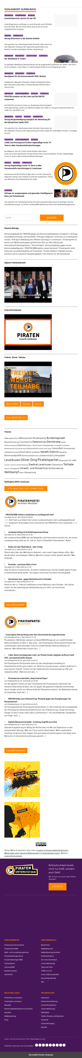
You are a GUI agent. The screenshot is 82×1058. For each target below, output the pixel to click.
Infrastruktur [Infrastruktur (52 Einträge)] (25, 452)
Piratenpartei (31, 56)
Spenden (57, 886)
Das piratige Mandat (48, 978)
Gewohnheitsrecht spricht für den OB (20, 18)
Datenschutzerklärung (49, 1001)
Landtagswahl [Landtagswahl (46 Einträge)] (59, 455)
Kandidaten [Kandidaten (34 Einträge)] (36, 452)
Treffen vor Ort (46, 971)
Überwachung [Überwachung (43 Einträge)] (30, 472)
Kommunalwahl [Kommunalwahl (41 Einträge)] (28, 455)
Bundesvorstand (10, 971)
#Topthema (8, 15)
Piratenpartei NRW (11, 949)
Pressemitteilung (22, 93)
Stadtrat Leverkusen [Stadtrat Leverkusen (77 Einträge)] (39, 464)
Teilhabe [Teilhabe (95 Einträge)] (68, 464)
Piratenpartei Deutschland (14, 945)
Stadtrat (31, 15)
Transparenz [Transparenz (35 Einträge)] (14, 468)
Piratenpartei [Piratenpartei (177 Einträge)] (48, 460)
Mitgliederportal (47, 949)
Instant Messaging (48, 1023)
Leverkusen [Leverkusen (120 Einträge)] (12, 460)
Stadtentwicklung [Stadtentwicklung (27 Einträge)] (22, 465)
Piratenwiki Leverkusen (13, 1001)
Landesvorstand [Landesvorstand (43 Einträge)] (46, 455)
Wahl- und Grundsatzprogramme (16, 952)
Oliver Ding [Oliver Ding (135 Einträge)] (29, 460)
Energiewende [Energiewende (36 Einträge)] (48, 445)
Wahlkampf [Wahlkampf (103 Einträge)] (11, 472)
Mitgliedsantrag (10, 1016)
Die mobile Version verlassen (41, 1054)
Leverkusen (19, 56)
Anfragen (8, 190)
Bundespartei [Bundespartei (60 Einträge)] (39, 438)
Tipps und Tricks (47, 967)
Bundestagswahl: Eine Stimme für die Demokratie (48, 254)
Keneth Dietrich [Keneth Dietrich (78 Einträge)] (50, 451)
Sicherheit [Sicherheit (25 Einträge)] (13, 465)
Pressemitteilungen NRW (13, 960)
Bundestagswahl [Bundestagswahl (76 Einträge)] (56, 438)
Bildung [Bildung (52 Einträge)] (22, 438)
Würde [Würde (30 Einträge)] (21, 472)
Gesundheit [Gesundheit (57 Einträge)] (57, 448)
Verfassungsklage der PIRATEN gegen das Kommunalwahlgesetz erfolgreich (36, 234)
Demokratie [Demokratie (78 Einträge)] (53, 441)
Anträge (7, 35)
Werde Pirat (45, 945)
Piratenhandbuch (47, 956)
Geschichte (8, 974)
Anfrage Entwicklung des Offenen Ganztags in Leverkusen (36, 239)
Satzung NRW (9, 967)
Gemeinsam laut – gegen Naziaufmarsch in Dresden (29, 579)
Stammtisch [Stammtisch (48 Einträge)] (57, 464)
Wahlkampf (43, 56)
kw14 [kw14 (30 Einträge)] (37, 456)
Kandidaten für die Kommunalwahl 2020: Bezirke (25, 76)
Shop (6, 1020)
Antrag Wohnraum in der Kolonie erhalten (21, 38)
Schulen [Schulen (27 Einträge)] (7, 465)
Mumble (44, 1027)
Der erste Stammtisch (49, 960)
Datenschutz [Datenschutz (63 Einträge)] (39, 441)
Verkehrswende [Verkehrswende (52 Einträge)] (55, 468)
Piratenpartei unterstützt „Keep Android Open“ (28, 678)
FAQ (42, 982)
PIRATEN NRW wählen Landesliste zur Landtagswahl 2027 (30, 514)
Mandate (7, 1005)
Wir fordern (18, 35)
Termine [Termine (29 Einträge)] (7, 468)
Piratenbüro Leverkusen (13, 998)
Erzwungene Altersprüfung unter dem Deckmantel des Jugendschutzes (35, 634)
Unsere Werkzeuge (48, 963)
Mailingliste (45, 1012)
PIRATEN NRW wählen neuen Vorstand (41, 248)
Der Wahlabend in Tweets (15, 58)
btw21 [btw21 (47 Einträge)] (29, 438)
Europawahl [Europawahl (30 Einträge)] (58, 445)
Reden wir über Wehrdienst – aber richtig (25, 547)
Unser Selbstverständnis (50, 974)
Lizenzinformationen (13, 856)
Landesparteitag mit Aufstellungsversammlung (28, 532)
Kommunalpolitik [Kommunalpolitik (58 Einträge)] (13, 455)
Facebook (44, 1020)
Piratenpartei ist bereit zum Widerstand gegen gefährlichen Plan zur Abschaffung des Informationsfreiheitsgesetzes (40, 242)
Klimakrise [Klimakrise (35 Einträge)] (63, 452)
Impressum (45, 998)
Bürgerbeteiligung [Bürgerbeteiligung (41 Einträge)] (11, 442)
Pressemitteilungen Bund (13, 956)
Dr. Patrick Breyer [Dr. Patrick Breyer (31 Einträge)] (36, 445)
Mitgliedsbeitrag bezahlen (50, 952)
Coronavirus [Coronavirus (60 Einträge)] (26, 441)
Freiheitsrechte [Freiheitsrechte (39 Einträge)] (32, 448)
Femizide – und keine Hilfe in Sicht (22, 564)
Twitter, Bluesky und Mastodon (52, 1016)
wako (9, 517)
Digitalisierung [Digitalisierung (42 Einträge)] (23, 445)
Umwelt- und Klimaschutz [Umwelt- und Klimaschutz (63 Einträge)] (34, 468)
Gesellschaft (20, 15)
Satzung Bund (9, 963)
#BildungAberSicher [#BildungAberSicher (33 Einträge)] (11, 438)
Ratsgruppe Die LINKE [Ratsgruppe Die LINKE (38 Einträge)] (67, 460)
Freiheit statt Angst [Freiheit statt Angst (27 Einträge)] (45, 448)
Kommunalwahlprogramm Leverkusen (18, 1009)
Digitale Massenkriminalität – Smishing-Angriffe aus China (32, 722)
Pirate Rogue (35, 1039)
